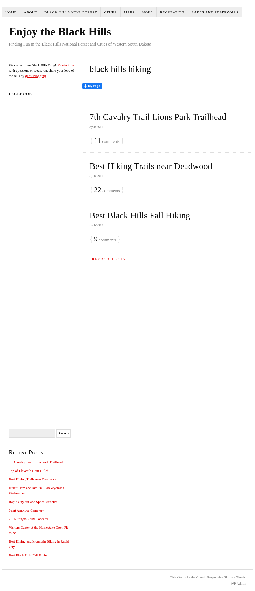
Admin (238, 583)
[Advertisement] (42, 305)
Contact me (66, 65)
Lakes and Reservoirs (215, 12)
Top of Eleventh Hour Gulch (29, 471)
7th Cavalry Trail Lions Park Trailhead (157, 117)
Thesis (240, 577)
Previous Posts (107, 259)
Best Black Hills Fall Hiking (139, 215)
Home (11, 12)
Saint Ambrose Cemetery (26, 510)
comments (107, 141)
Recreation (172, 12)
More (147, 12)
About (30, 12)
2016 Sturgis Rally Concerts (28, 519)
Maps (129, 12)
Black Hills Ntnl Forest (70, 12)
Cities (110, 12)
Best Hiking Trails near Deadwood (150, 166)
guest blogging (35, 76)
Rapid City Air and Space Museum (33, 502)
